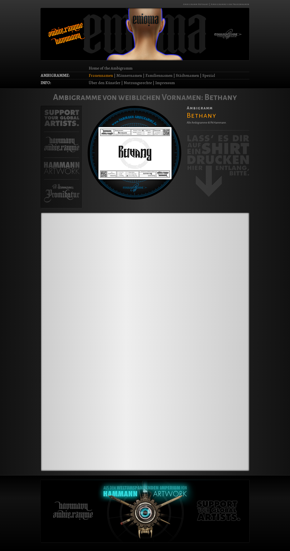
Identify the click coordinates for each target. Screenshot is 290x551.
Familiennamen (159, 75)
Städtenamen (187, 75)
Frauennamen (101, 75)
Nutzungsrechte (138, 83)
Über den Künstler (104, 83)
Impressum (165, 83)
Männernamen (129, 75)
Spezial (208, 75)
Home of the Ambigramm (110, 68)
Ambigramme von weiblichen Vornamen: (128, 97)
